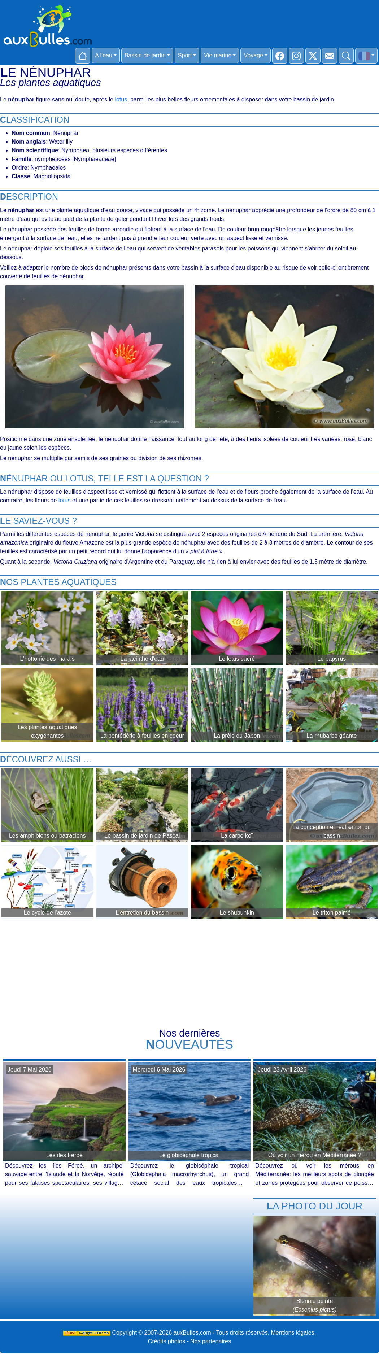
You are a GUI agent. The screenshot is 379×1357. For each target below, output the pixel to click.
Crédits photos (166, 1341)
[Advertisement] (189, 974)
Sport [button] (185, 55)
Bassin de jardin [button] (145, 55)
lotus (121, 99)
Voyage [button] (253, 55)
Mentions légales (292, 1333)
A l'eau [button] (103, 55)
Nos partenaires (210, 1341)
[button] (366, 56)
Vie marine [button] (217, 55)
